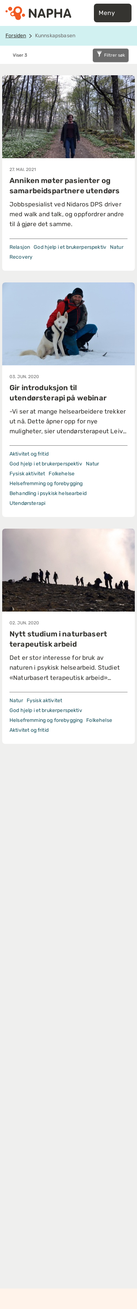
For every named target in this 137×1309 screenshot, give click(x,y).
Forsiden (15, 36)
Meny (113, 13)
